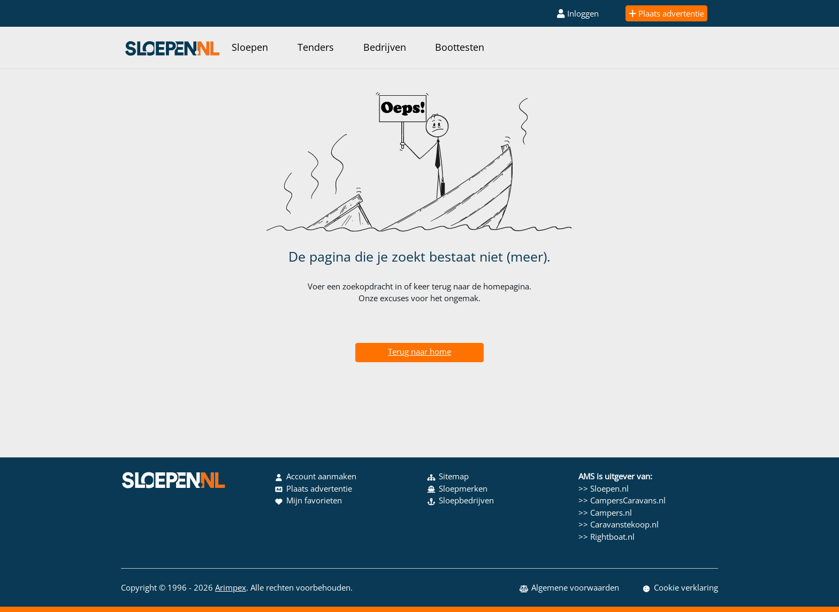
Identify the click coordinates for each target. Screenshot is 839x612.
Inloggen (577, 13)
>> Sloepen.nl (603, 488)
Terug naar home (419, 351)
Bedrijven (384, 47)
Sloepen (250, 47)
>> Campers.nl (605, 512)
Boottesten (459, 47)
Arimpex (230, 587)
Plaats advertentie (666, 13)
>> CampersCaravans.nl (622, 500)
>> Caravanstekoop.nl (618, 524)
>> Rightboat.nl (606, 536)
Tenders (316, 47)
